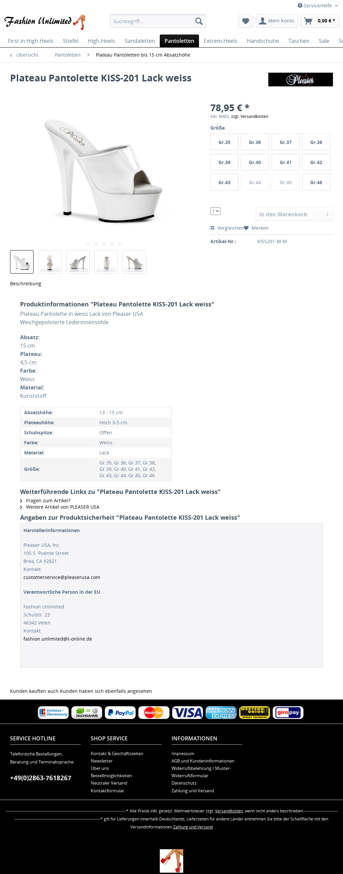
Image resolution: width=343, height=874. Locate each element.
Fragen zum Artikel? (45, 500)
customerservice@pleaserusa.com (61, 577)
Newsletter (102, 761)
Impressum (183, 753)
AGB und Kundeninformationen (203, 761)
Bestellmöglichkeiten (111, 776)
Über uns (100, 768)
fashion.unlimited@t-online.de (57, 639)
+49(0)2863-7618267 (40, 778)
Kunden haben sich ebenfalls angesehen (106, 691)
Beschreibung (25, 283)
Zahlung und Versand (193, 791)
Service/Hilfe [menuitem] (315, 5)
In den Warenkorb (294, 213)
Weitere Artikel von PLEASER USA (59, 507)
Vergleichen (227, 228)
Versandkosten (229, 811)
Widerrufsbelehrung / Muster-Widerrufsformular (201, 772)
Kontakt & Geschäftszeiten (117, 753)
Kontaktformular (107, 791)
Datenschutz (184, 783)
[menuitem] (158, 21)
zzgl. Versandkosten (249, 116)
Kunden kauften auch (34, 691)
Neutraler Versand (109, 783)
